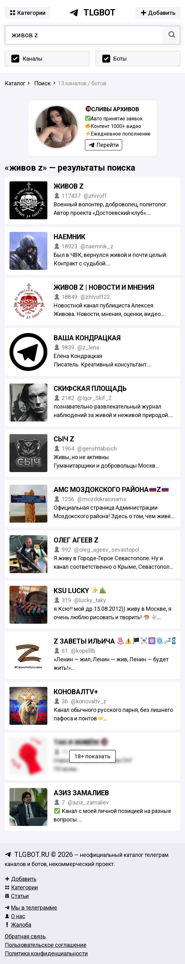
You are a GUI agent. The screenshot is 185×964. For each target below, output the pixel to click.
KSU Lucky (80, 591)
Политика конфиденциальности (46, 953)
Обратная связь (25, 936)
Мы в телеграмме (31, 907)
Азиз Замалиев (81, 793)
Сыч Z (64, 439)
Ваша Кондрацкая (87, 338)
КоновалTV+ (76, 692)
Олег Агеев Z (76, 540)
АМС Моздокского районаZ (111, 490)
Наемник (69, 237)
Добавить (20, 879)
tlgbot (92, 13)
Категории (21, 887)
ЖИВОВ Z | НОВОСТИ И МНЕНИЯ (104, 287)
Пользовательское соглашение (46, 945)
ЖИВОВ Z (69, 186)
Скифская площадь (90, 388)
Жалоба (18, 924)
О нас (15, 916)
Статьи (17, 896)
